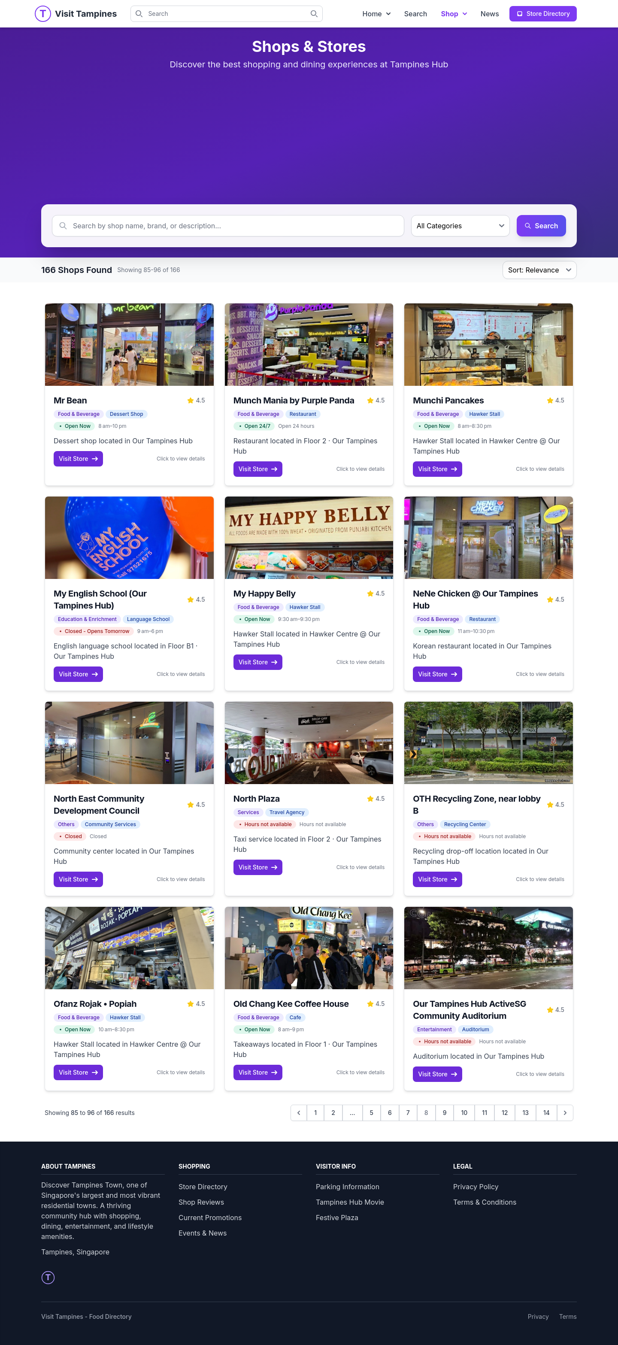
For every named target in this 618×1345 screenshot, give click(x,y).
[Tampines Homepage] (43, 13)
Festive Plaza (337, 1217)
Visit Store (78, 458)
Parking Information (347, 1186)
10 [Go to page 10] (464, 1112)
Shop (454, 13)
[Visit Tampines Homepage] (86, 14)
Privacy (538, 1316)
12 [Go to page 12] (505, 1112)
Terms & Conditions (484, 1202)
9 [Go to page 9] (445, 1112)
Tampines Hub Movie (350, 1202)
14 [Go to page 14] (546, 1112)
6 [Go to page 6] (390, 1112)
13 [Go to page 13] (525, 1112)
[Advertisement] (309, 137)
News (490, 13)
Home (377, 13)
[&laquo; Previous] (299, 1113)
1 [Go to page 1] (315, 1112)
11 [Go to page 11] (484, 1112)
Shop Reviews (201, 1202)
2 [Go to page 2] (333, 1112)
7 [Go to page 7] (408, 1112)
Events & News (203, 1233)
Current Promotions (210, 1217)
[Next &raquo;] (565, 1113)
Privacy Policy (476, 1186)
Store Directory (203, 1186)
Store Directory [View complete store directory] (543, 13)
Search (415, 13)
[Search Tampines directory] (317, 14)
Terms (568, 1316)
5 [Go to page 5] (371, 1112)
